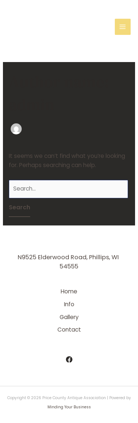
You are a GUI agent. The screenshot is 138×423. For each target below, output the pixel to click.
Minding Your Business (69, 407)
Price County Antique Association (40, 27)
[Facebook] (69, 359)
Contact (69, 329)
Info (69, 304)
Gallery (69, 317)
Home (69, 291)
